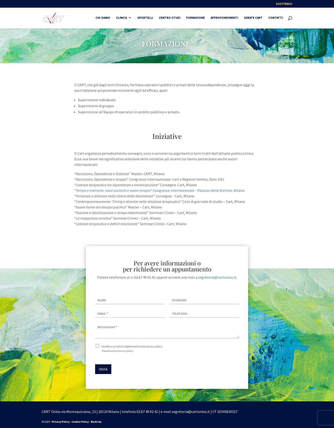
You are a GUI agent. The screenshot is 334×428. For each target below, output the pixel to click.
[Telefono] (204, 313)
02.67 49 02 (145, 411)
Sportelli (145, 18)
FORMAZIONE (195, 18)
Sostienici (284, 4)
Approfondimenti (224, 18)
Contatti (275, 18)
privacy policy (125, 350)
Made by (96, 421)
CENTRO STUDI (169, 18)
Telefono (179, 314)
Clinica (121, 18)
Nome (101, 300)
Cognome (179, 300)
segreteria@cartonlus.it (217, 277)
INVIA (103, 369)
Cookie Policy (80, 421)
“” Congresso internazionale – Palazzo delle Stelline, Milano (159, 190)
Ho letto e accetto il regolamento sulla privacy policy (131, 346)
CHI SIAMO (103, 18)
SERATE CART (253, 18)
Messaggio (107, 327)
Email (102, 314)
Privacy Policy (61, 421)
